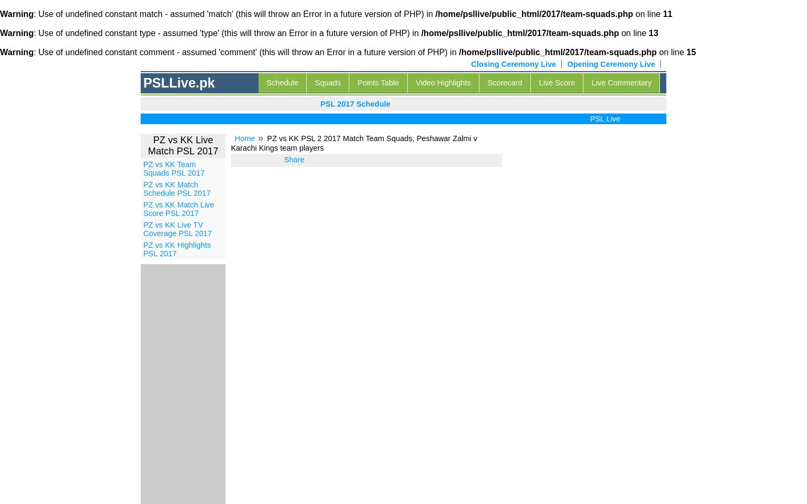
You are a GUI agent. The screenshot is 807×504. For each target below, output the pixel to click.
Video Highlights (443, 83)
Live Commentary (622, 83)
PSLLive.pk (179, 82)
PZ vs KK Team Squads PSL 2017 (173, 168)
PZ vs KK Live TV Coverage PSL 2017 (177, 229)
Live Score (557, 83)
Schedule (282, 83)
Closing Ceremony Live (513, 64)
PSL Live (607, 119)
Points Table (378, 83)
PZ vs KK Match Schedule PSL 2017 (177, 188)
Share (294, 159)
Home (245, 138)
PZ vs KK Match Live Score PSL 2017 (178, 209)
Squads (328, 83)
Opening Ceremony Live (611, 64)
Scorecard (504, 83)
